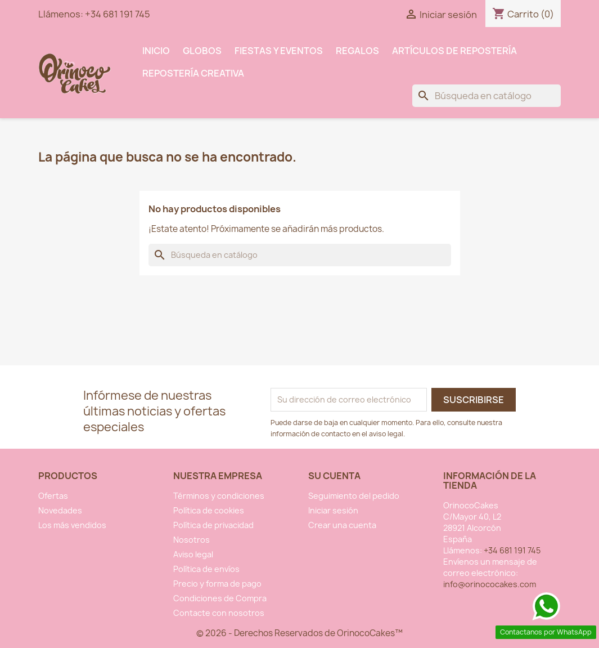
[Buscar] (486, 95)
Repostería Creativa (193, 73)
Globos (202, 50)
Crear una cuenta (342, 525)
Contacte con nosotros (218, 612)
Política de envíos (206, 569)
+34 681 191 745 (117, 14)
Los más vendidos (72, 525)
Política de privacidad (213, 525)
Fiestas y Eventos (279, 50)
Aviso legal (193, 554)
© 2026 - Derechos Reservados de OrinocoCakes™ (299, 633)
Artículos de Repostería (454, 50)
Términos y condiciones (218, 495)
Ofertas (53, 495)
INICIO (156, 50)
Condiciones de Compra (220, 598)
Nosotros (191, 539)
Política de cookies (208, 510)
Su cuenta (334, 476)
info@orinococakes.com (489, 584)
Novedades (60, 510)
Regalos (357, 50)
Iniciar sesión (333, 510)
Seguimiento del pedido (353, 495)
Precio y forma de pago (217, 583)
